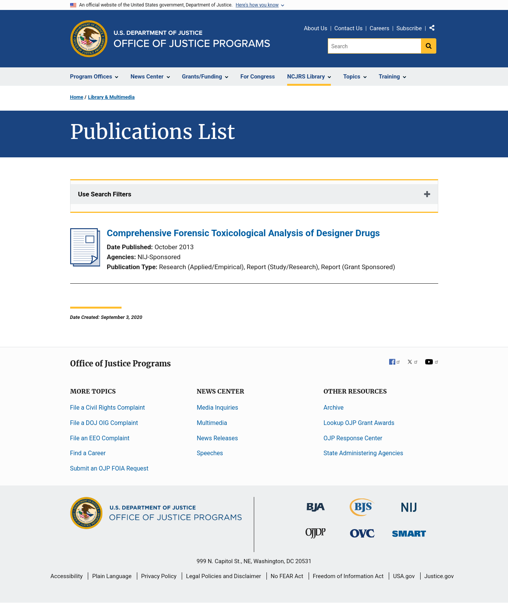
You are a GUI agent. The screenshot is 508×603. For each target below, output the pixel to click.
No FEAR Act (287, 576)
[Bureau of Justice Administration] (316, 503)
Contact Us (348, 28)
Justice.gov (439, 576)
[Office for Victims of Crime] (362, 533)
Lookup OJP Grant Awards (359, 423)
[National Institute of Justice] (409, 504)
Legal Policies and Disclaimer (223, 576)
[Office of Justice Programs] (89, 38)
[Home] (192, 39)
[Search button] (428, 46)
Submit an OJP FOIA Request (109, 468)
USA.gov (404, 576)
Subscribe (409, 28)
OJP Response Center (353, 438)
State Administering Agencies (363, 453)
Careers (380, 28)
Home (77, 97)
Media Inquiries (217, 407)
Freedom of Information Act (348, 576)
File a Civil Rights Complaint (107, 407)
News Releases (217, 438)
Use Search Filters (105, 194)
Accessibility (67, 576)
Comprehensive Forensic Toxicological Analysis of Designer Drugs (243, 233)
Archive (334, 407)
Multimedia (212, 423)
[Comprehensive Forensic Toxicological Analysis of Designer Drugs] (85, 264)
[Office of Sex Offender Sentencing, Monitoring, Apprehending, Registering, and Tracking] (409, 531)
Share (434, 29)
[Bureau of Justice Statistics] (362, 512)
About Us (315, 28)
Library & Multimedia (111, 97)
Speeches (210, 453)
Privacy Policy (158, 576)
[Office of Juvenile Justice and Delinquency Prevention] (316, 535)
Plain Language (112, 576)
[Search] (374, 46)
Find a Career (88, 453)
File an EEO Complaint (100, 438)
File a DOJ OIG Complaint (104, 423)
